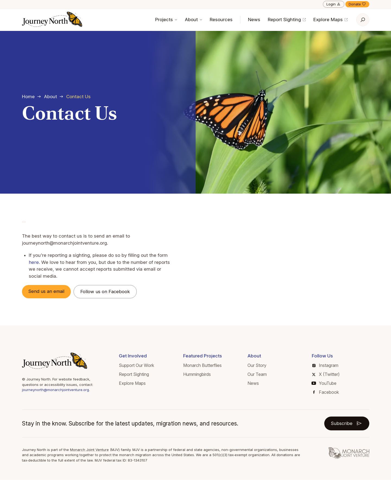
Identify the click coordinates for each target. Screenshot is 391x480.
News (254, 19)
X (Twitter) (325, 374)
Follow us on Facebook (106, 291)
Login (333, 4)
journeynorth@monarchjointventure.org (55, 390)
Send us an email (47, 291)
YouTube (324, 383)
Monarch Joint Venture (89, 449)
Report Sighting (287, 19)
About (193, 19)
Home (28, 96)
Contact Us (78, 96)
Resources (221, 19)
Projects (166, 19)
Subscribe (347, 423)
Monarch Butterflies (202, 365)
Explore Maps (330, 19)
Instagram (325, 365)
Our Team (257, 374)
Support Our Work (136, 365)
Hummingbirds (197, 374)
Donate (357, 4)
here (34, 262)
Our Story (256, 365)
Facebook (326, 392)
